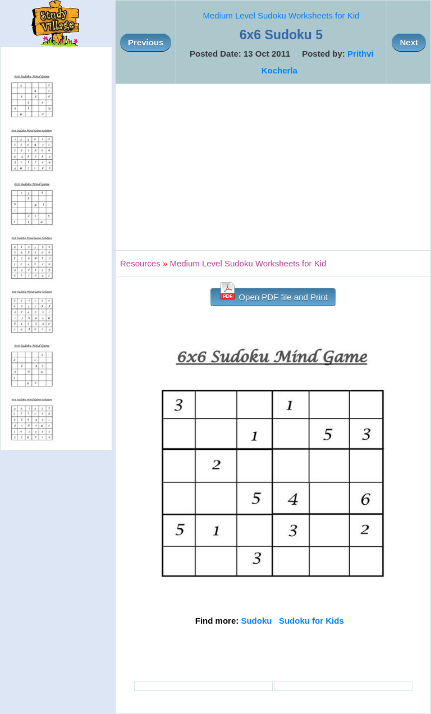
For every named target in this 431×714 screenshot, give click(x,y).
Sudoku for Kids (311, 620)
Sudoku (256, 620)
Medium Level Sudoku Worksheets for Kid (281, 15)
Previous (145, 42)
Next (409, 42)
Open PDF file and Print (273, 295)
